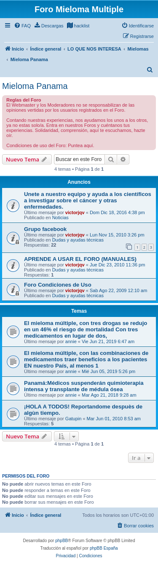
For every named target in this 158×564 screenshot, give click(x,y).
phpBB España (104, 548)
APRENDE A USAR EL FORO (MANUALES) (80, 259)
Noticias (60, 217)
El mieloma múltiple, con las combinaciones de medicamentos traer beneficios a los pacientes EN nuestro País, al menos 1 (86, 359)
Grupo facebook (45, 229)
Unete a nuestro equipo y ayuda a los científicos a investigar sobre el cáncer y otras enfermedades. (87, 200)
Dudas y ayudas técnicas (78, 239)
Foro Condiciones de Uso (57, 285)
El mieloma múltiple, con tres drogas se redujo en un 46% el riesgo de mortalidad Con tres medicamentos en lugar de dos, (85, 329)
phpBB (61, 540)
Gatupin (73, 418)
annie (71, 341)
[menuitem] (22, 26)
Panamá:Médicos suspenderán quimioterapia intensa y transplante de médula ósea (84, 386)
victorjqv (75, 212)
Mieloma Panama (35, 86)
